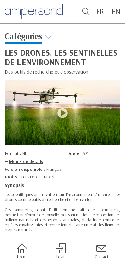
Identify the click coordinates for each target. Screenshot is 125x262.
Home (22, 251)
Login (61, 251)
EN (116, 11)
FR (100, 11)
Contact (101, 251)
